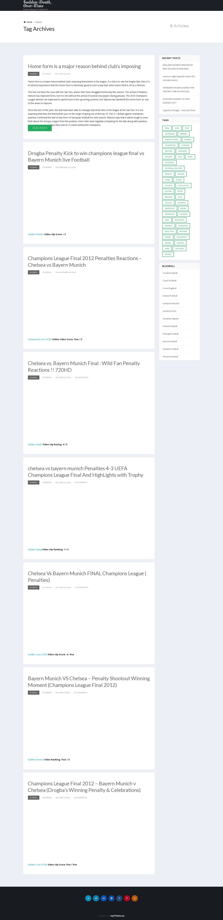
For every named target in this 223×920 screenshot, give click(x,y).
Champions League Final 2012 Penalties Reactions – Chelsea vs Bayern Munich (87, 261)
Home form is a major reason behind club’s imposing (86, 66)
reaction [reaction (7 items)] (169, 231)
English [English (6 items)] (168, 157)
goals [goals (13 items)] (179, 180)
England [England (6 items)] (182, 151)
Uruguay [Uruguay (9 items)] (179, 248)
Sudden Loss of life (37, 653)
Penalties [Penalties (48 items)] (179, 220)
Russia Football (170, 341)
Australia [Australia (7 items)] (169, 134)
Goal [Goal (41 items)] (167, 180)
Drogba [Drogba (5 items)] (169, 151)
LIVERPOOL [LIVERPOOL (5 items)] (170, 208)
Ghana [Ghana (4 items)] (181, 174)
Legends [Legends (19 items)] (182, 202)
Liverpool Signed (170, 318)
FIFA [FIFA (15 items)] (180, 157)
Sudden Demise (36, 233)
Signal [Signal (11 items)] (168, 243)
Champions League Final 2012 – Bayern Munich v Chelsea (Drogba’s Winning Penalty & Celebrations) (86, 785)
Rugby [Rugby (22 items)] (168, 237)
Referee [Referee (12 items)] (183, 231)
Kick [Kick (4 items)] (180, 197)
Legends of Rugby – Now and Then (179, 110)
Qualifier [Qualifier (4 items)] (183, 225)
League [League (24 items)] (168, 202)
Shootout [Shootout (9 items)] (182, 237)
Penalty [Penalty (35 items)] (169, 225)
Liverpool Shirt (169, 311)
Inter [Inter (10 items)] (180, 191)
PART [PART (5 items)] (167, 220)
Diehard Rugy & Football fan (35, 9)
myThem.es (117, 914)
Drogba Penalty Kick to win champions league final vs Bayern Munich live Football (88, 156)
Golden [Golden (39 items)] (168, 185)
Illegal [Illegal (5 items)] (168, 191)
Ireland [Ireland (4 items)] (168, 197)
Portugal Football (171, 333)
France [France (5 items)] (168, 174)
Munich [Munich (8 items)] (184, 214)
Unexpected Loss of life (40, 338)
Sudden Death (35, 443)
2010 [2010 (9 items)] (177, 128)
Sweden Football (170, 349)
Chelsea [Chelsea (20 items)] (185, 145)
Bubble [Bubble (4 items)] (188, 139)
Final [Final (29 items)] (190, 157)
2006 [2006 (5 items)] (167, 128)
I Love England (169, 288)
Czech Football (169, 280)
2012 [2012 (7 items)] (187, 128)
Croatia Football (170, 273)
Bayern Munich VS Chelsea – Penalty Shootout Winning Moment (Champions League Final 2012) (84, 680)
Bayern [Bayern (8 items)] (183, 134)
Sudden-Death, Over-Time (37, 4)
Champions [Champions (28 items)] (170, 145)
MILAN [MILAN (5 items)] (183, 208)
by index (47, 73)
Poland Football (170, 326)
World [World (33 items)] (168, 254)
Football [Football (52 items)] (169, 162)
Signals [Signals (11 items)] (180, 243)
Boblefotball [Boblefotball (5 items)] (172, 139)
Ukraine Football (170, 356)
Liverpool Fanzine (171, 303)
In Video (33, 73)
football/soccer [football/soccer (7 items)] (173, 168)
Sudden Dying (35, 548)
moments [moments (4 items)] (169, 214)
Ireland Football (170, 295)
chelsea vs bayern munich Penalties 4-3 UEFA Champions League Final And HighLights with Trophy (87, 470)
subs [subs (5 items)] (167, 248)
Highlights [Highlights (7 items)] (183, 185)
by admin (47, 167)
